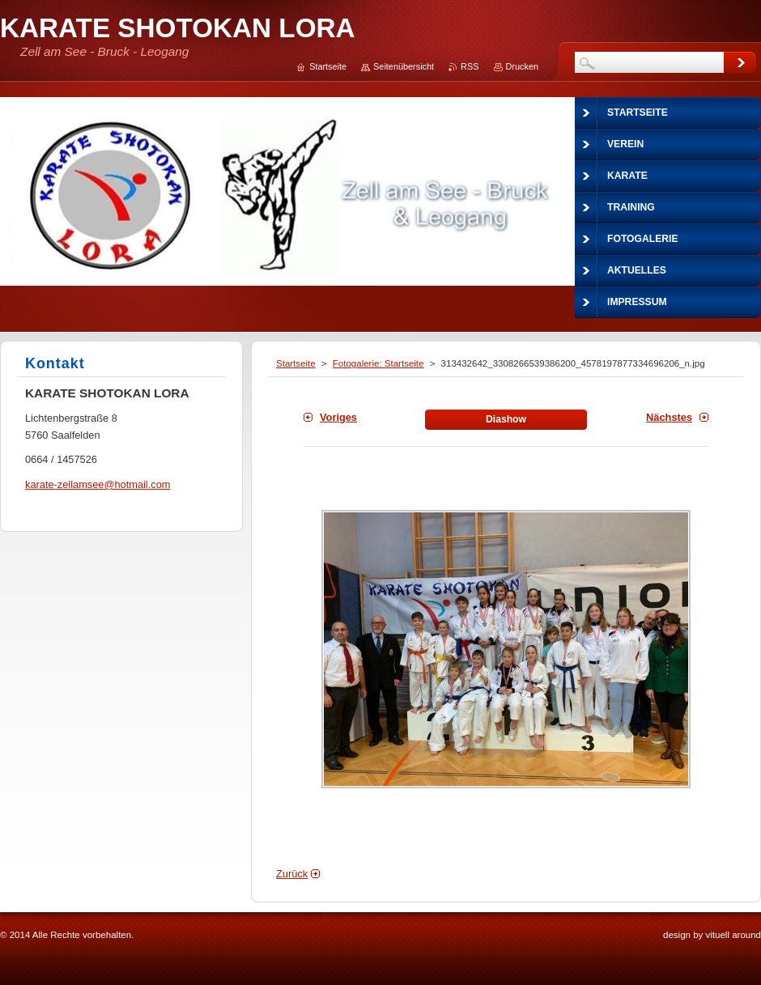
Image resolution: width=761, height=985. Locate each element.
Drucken (522, 66)
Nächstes (669, 417)
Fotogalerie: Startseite (378, 363)
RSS (469, 66)
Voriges (338, 417)
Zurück (292, 874)
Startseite (296, 363)
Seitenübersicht (403, 66)
